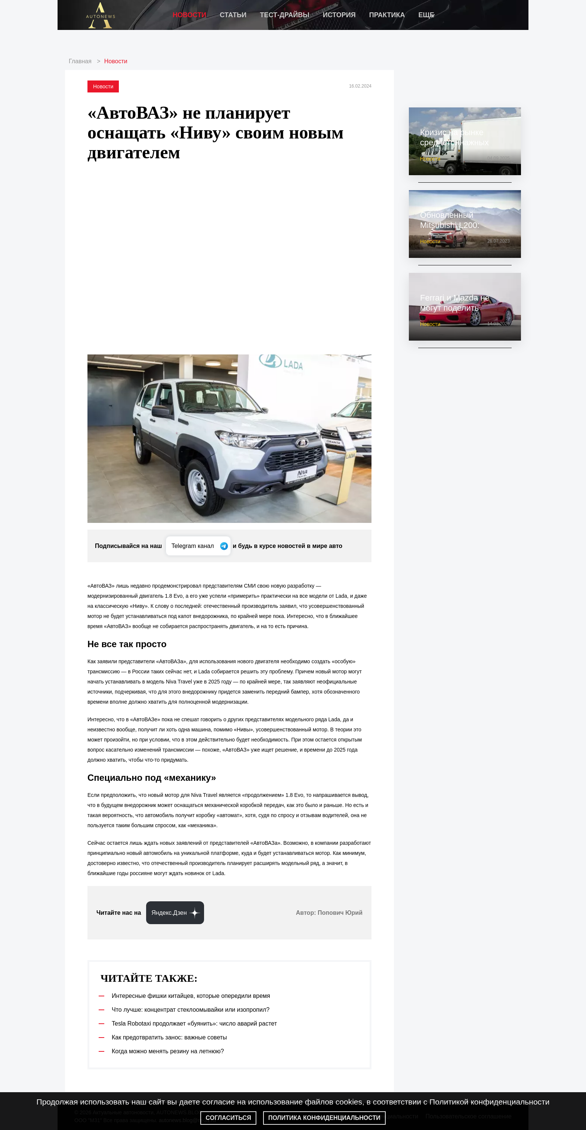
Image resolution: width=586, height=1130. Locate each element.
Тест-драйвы (284, 15)
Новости (189, 15)
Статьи (233, 15)
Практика (387, 15)
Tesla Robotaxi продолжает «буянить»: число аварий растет (194, 1023)
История (339, 15)
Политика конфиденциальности (324, 1118)
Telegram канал (194, 546)
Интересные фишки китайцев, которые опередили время (191, 996)
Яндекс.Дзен (169, 913)
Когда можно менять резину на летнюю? (168, 1051)
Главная (80, 61)
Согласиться (228, 1118)
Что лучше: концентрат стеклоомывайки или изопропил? (190, 1009)
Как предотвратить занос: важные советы (169, 1037)
